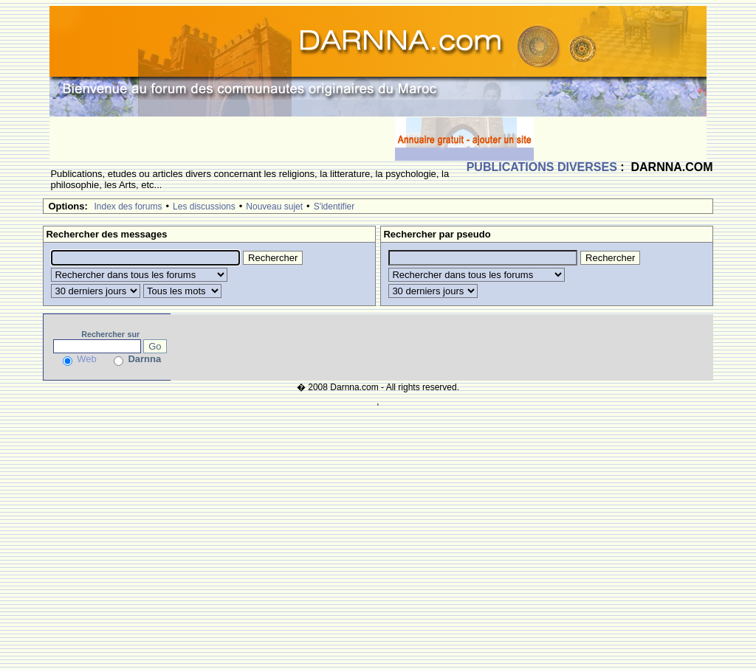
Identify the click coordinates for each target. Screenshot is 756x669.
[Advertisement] (222, 139)
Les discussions (204, 206)
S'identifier (334, 206)
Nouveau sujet (274, 206)
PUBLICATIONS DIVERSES (542, 167)
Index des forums (128, 206)
